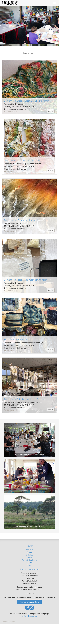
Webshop (29, 555)
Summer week (29, 53)
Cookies (29, 562)
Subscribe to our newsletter (29, 602)
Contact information (29, 569)
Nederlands (32, 616)
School (29, 552)
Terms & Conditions (29, 560)
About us (29, 550)
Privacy (29, 565)
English (24, 616)
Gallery (29, 557)
